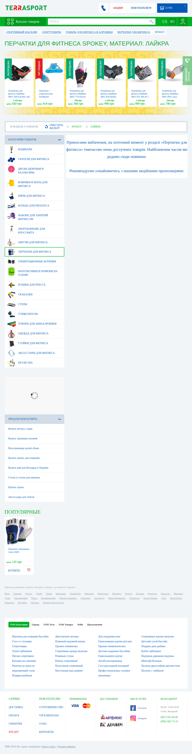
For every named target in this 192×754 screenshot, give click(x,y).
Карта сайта (49, 746)
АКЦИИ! (118, 8)
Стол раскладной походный (113, 665)
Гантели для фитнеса (28, 159)
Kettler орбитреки (151, 651)
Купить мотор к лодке (20, 428)
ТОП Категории (19, 624)
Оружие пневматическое (112, 646)
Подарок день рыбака (153, 646)
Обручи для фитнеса (27, 242)
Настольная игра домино (69, 670)
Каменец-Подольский (53, 602)
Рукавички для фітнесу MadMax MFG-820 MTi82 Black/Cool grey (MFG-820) (109, 96)
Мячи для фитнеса (26, 196)
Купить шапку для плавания (24, 458)
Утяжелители (22, 314)
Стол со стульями (22, 641)
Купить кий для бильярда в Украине (28, 467)
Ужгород (35, 602)
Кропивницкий (48, 598)
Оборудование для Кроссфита (26, 229)
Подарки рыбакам (22, 675)
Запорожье (61, 593)
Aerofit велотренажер (110, 660)
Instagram (138, 718)
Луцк (163, 598)
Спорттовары (19, 646)
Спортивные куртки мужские (157, 636)
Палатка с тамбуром (152, 670)
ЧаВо (80, 624)
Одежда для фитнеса (28, 333)
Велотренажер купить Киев (23, 448)
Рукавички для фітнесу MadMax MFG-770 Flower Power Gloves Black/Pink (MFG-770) (80, 96)
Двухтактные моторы (67, 636)
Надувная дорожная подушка (157, 656)
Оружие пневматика (66, 646)
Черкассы (165, 593)
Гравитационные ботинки (31, 261)
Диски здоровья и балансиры (25, 169)
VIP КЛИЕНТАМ (49, 715)
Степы (17, 304)
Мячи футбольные (151, 660)
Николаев (89, 593)
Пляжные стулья (64, 656)
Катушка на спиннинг (24, 660)
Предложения (94, 624)
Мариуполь (103, 593)
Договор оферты (66, 746)
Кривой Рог (75, 593)
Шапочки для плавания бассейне (30, 636)
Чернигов (152, 593)
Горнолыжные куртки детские (115, 641)
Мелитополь (176, 598)
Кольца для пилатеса (28, 205)
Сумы (7, 598)
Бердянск (22, 602)
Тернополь (134, 598)
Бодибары (19, 149)
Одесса (28, 593)
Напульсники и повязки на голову (32, 271)
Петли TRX (20, 363)
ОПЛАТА (14, 715)
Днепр (39, 593)
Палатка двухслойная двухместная (160, 665)
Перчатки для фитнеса (29, 252)
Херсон (128, 593)
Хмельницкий (20, 598)
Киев (7, 593)
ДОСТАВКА (16, 707)
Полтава (140, 593)
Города (35, 624)
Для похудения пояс (109, 636)
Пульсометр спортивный (69, 665)
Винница (116, 593)
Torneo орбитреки (22, 651)
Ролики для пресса (26, 285)
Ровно (34, 598)
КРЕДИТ (14, 732)
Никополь (9, 602)
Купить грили (16, 487)
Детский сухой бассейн (154, 641)
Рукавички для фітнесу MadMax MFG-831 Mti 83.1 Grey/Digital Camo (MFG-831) (140, 96)
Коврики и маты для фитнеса (27, 183)
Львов (49, 593)
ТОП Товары (66, 624)
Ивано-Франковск (116, 598)
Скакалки (20, 294)
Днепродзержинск (68, 598)
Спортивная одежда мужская (71, 651)
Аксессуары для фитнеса (31, 353)
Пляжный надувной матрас (70, 641)
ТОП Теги (48, 624)
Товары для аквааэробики (32, 324)
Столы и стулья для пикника (24, 477)
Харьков (17, 593)
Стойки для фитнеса (27, 343)
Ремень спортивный (66, 660)
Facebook (138, 708)
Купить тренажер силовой (22, 438)
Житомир (178, 593)
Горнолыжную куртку (110, 656)
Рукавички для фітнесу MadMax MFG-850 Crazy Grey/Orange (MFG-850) (171, 96)
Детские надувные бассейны (114, 651)
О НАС (43, 723)
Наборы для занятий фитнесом (27, 216)
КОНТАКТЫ (46, 732)
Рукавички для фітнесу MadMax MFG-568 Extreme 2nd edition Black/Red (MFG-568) (19, 96)
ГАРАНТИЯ (15, 723)
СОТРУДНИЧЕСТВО (51, 707)
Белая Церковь (150, 598)
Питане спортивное (23, 656)
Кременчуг (99, 598)
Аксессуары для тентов (21, 497)
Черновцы (85, 598)
